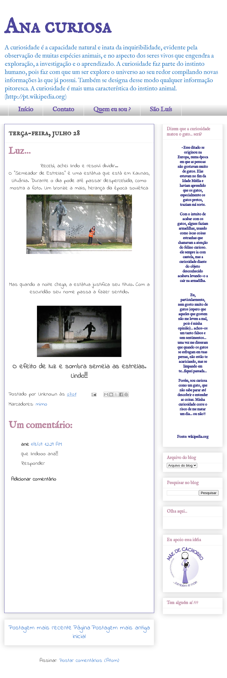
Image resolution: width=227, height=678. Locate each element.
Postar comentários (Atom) (89, 661)
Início (25, 109)
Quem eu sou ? (112, 109)
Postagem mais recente (40, 628)
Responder (33, 463)
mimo (41, 404)
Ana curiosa (57, 27)
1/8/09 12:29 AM (46, 444)
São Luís (161, 109)
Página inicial (81, 632)
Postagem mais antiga (121, 628)
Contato (63, 109)
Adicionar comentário (33, 479)
